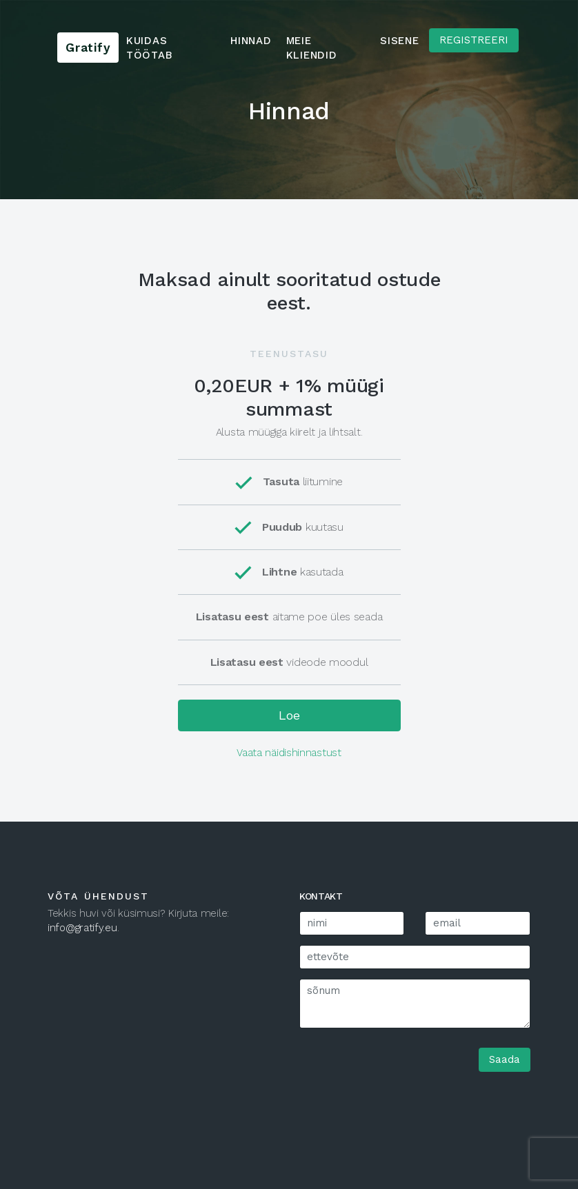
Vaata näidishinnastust (289, 752)
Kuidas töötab (149, 47)
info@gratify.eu (82, 928)
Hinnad (251, 40)
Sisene (399, 40)
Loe (289, 715)
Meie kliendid (311, 47)
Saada (504, 1059)
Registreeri (473, 40)
